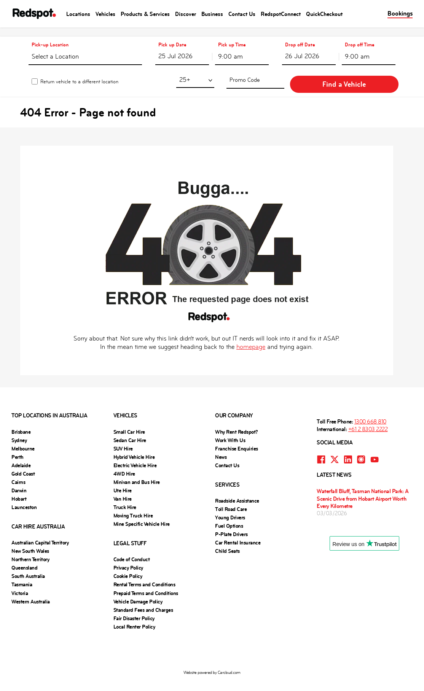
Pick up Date (172, 35)
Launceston (24, 498)
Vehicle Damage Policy (138, 592)
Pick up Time (232, 35)
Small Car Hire (129, 423)
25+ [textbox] (223, 71)
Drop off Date (300, 35)
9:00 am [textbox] (230, 47)
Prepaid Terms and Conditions (145, 584)
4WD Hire (124, 465)
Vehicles (105, 14)
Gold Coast (23, 465)
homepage (250, 337)
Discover (185, 14)
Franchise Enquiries (236, 439)
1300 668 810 (370, 412)
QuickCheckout (324, 14)
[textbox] (85, 49)
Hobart (18, 490)
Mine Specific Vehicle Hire (141, 515)
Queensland (24, 559)
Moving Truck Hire (133, 506)
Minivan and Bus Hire (136, 473)
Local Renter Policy (134, 618)
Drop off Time (360, 35)
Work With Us (230, 431)
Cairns (18, 473)
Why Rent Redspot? (236, 423)
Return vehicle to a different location (79, 73)
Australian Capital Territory (40, 533)
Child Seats (227, 542)
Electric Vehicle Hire (135, 456)
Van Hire (122, 490)
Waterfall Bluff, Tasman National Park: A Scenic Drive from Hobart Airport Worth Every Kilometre (362, 489)
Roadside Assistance (237, 492)
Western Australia (30, 592)
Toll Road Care (231, 500)
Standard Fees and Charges (143, 601)
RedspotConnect (281, 14)
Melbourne (23, 439)
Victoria (19, 584)
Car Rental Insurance (237, 533)
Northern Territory (30, 550)
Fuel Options (229, 517)
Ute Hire (122, 481)
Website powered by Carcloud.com (212, 663)
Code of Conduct (131, 550)
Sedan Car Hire (129, 431)
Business (212, 14)
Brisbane (20, 423)
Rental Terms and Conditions (144, 575)
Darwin (18, 481)
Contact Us (241, 14)
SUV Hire (123, 439)
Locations (78, 14)
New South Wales (30, 542)
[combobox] (85, 47)
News (220, 448)
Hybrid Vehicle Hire (134, 448)
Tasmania (21, 575)
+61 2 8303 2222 (368, 420)
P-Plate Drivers (231, 525)
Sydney (19, 431)
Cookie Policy (127, 567)
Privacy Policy (128, 559)
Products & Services (145, 14)
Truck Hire (124, 498)
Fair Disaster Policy (134, 609)
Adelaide (20, 456)
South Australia (28, 567)
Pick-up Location (50, 35)
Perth (17, 448)
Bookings (400, 13)
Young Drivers (230, 508)
